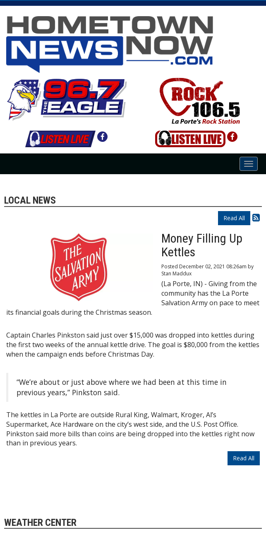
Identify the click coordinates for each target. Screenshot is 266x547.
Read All (234, 218)
